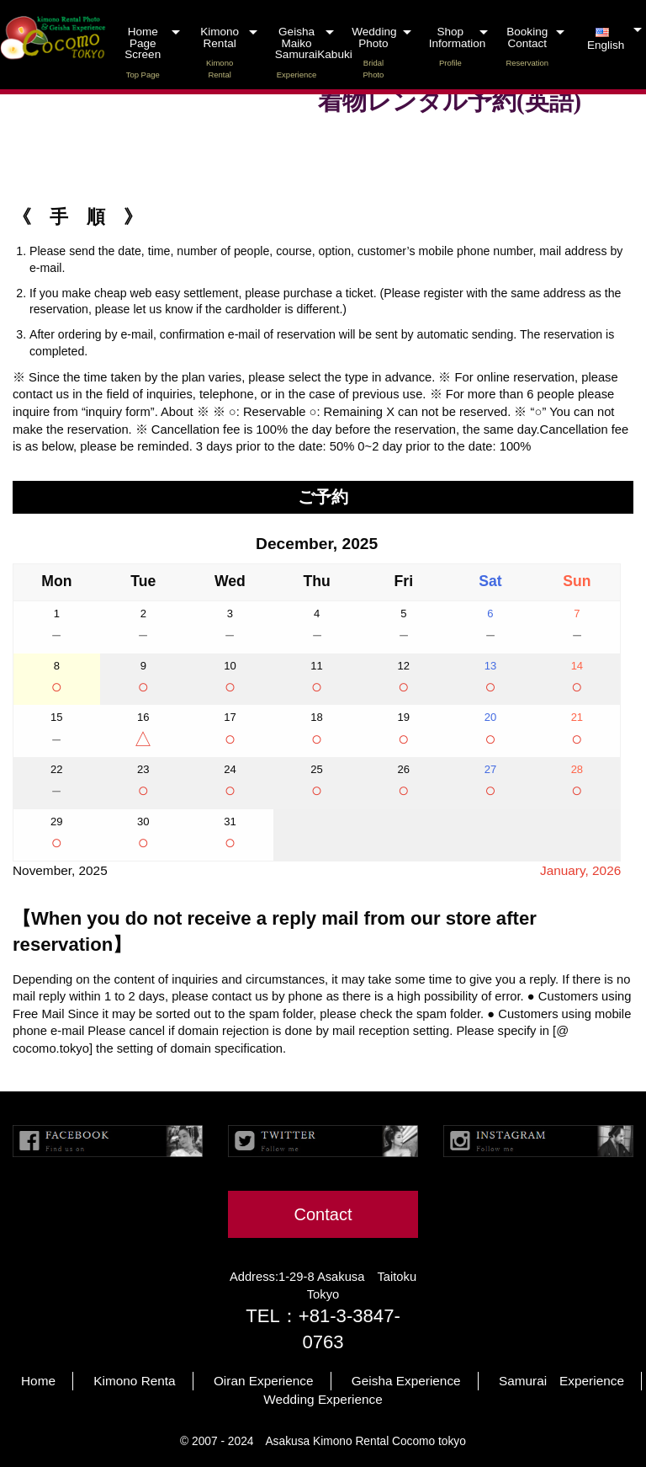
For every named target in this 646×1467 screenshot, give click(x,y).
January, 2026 (580, 870)
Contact (323, 1214)
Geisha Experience (406, 1381)
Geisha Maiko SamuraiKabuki (306, 52)
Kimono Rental (219, 52)
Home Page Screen (142, 52)
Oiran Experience (264, 1381)
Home (38, 1381)
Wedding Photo (374, 52)
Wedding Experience (322, 1399)
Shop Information (457, 46)
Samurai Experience (561, 1381)
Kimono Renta (134, 1381)
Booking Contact (527, 46)
